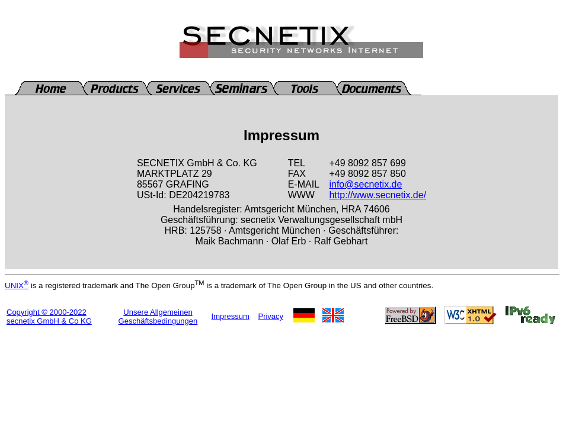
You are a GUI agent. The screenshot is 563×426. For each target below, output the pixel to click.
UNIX (16, 285)
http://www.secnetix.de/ (377, 195)
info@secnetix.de (365, 184)
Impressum (230, 316)
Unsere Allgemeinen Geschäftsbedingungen (158, 316)
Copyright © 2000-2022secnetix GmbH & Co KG (49, 316)
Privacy (270, 316)
